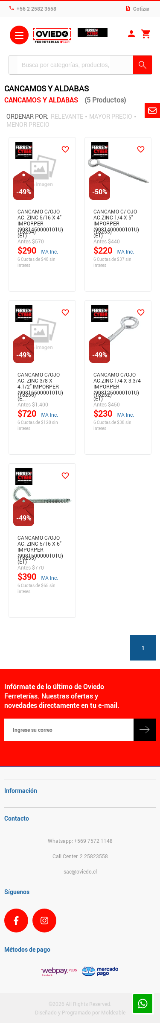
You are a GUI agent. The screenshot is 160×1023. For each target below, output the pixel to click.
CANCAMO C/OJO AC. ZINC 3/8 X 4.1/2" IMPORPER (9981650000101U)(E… (40, 379)
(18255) (26, 557)
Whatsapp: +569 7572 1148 (80, 840)
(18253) (102, 231)
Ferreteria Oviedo (52, 36)
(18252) (102, 394)
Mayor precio (110, 116)
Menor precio (27, 124)
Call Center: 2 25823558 (80, 856)
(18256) (26, 394)
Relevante (67, 116)
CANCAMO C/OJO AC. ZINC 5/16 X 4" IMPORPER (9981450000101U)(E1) (40, 216)
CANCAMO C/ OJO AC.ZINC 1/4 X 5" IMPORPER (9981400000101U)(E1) (116, 216)
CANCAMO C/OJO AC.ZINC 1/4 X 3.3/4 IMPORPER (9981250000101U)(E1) (117, 379)
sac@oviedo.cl (80, 871)
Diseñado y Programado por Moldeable (80, 1012)
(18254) (26, 231)
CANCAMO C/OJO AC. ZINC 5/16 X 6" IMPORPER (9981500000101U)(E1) (40, 542)
